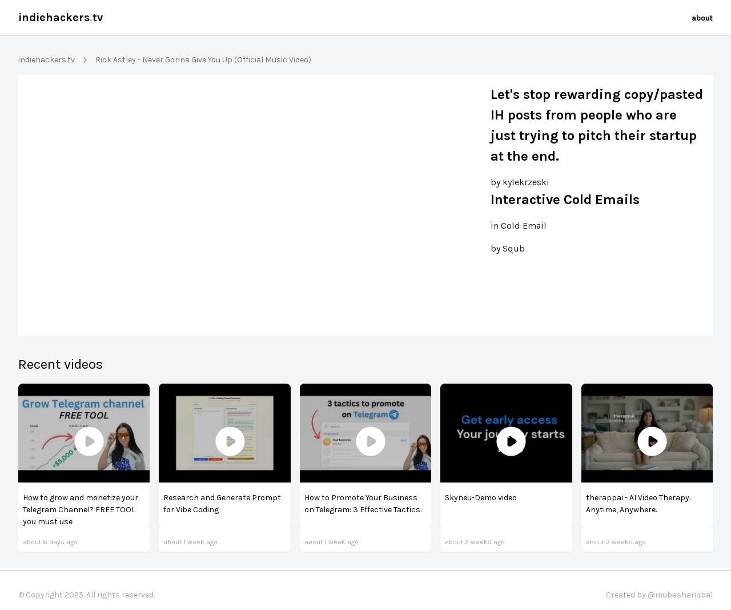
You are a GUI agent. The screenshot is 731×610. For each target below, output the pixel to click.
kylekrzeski (526, 182)
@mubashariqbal (680, 595)
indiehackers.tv (46, 60)
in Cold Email (519, 225)
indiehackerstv (60, 17)
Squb (514, 248)
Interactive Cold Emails (565, 200)
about (702, 18)
